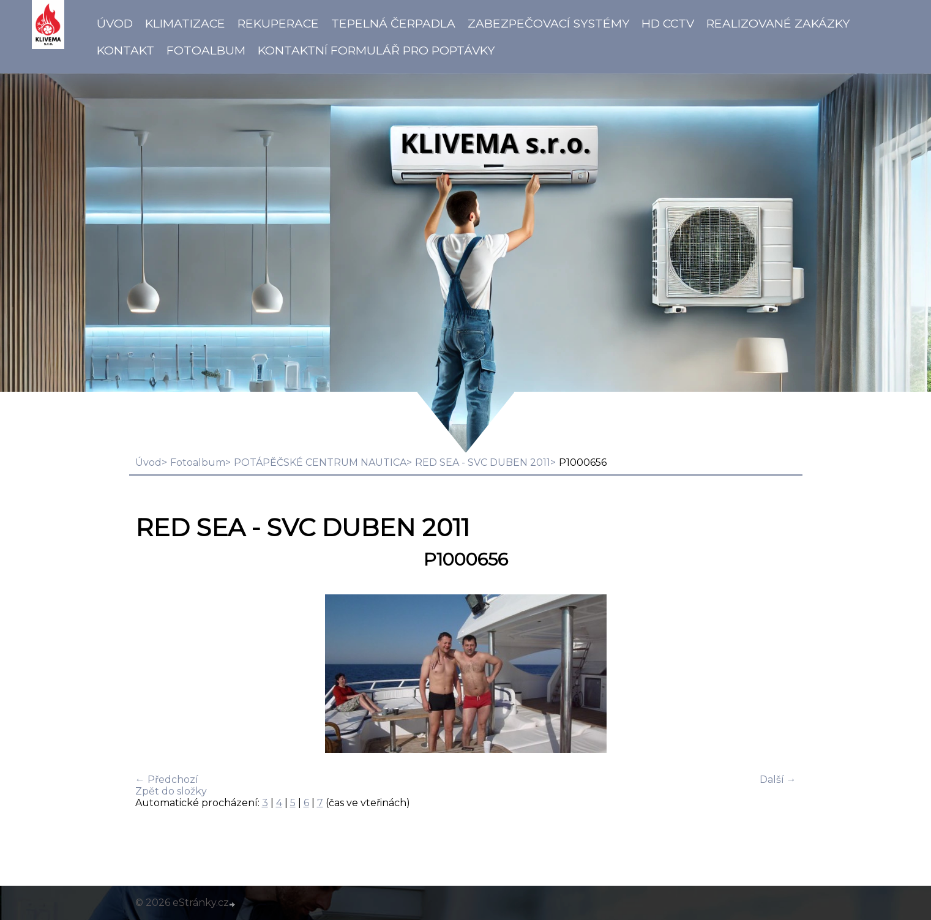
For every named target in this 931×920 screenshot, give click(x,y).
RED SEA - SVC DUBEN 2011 (482, 462)
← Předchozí (166, 779)
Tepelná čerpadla (393, 23)
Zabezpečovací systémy (548, 23)
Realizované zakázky (778, 23)
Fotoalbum (205, 50)
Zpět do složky (171, 791)
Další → (778, 779)
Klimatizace (185, 23)
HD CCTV (667, 23)
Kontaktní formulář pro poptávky (376, 50)
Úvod (115, 23)
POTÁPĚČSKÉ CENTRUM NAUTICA (320, 462)
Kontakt (125, 50)
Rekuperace (278, 23)
